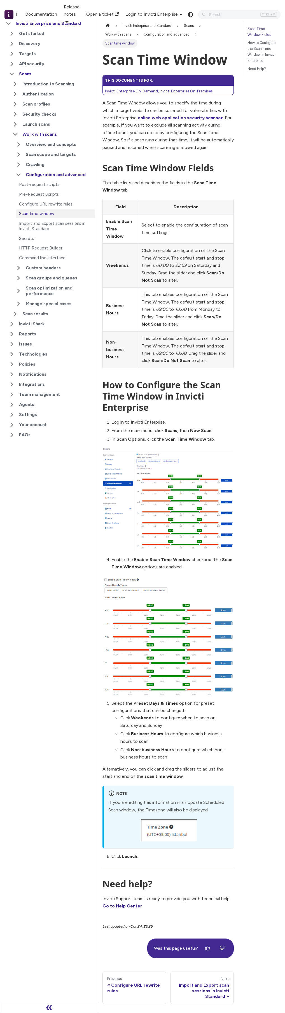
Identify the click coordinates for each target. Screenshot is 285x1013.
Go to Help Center (122, 906)
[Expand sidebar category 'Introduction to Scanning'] (15, 84)
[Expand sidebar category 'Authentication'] (15, 94)
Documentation (41, 14)
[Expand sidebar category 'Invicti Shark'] (12, 323)
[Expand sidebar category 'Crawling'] (18, 164)
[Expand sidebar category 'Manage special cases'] (18, 303)
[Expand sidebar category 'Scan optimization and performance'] (18, 291)
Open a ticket (102, 14)
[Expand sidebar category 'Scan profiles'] (15, 104)
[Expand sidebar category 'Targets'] (12, 53)
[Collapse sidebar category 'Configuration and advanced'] (18, 174)
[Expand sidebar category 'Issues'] (12, 344)
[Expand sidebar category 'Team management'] (12, 394)
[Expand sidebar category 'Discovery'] (12, 43)
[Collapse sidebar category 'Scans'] (12, 73)
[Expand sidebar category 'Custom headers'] (18, 267)
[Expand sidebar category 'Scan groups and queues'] (18, 278)
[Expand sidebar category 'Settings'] (12, 414)
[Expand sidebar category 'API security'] (12, 63)
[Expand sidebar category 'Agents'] (12, 404)
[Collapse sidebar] (49, 1007)
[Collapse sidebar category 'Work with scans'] (15, 134)
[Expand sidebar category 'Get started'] (12, 33)
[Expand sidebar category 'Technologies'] (12, 354)
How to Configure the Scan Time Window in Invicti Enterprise (261, 51)
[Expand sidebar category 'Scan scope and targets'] (18, 154)
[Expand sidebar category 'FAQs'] (12, 434)
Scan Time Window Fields (259, 32)
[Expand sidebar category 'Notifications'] (12, 374)
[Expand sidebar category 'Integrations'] (12, 384)
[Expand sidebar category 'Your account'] (12, 424)
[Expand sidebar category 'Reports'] (12, 334)
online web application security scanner (180, 117)
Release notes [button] (72, 10)
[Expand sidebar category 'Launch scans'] (15, 124)
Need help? (256, 69)
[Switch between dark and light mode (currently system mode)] (190, 14)
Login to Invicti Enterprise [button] (151, 14)
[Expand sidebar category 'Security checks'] (15, 114)
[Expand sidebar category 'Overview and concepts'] (18, 144)
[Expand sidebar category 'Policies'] (12, 364)
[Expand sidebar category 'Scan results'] (15, 313)
